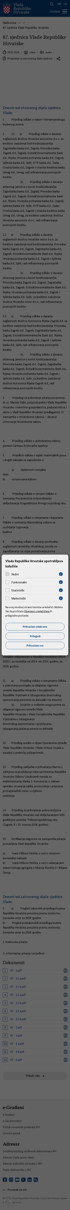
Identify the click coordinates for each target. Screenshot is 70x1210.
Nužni (15, 574)
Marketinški (18, 598)
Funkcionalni (19, 582)
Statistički (17, 590)
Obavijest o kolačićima (36, 611)
